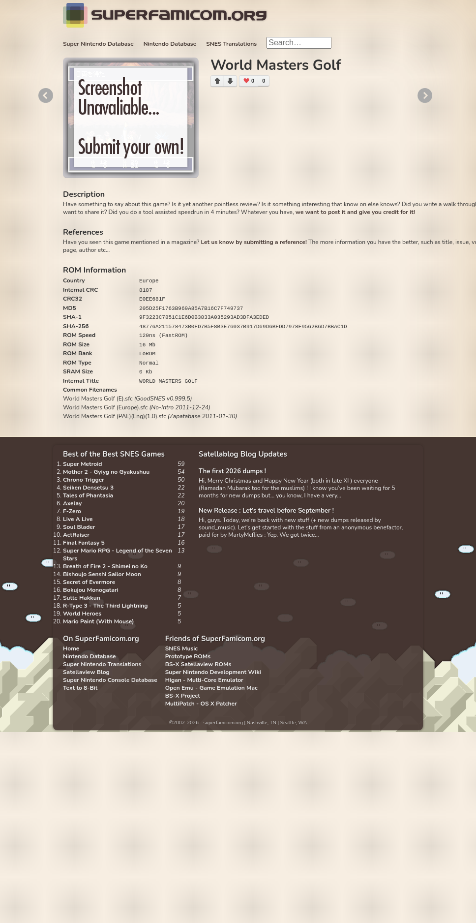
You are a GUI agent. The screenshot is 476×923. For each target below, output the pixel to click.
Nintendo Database (170, 44)
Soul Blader (79, 527)
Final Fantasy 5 (84, 543)
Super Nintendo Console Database (110, 680)
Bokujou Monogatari (91, 590)
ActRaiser (76, 535)
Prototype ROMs (187, 656)
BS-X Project (182, 696)
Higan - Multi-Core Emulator (204, 680)
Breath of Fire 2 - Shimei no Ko (105, 566)
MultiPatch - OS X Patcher (201, 704)
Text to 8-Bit (80, 688)
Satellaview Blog (86, 672)
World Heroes (82, 613)
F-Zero (72, 511)
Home (71, 648)
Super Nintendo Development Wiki (213, 672)
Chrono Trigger (83, 480)
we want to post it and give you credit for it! (355, 212)
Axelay (72, 503)
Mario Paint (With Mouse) (98, 621)
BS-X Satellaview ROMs (198, 664)
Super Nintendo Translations (102, 664)
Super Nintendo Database (98, 44)
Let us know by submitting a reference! (253, 242)
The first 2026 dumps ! (232, 471)
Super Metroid (82, 464)
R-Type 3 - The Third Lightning (105, 606)
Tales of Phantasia (88, 495)
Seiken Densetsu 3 (88, 488)
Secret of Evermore (89, 582)
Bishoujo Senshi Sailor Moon (102, 574)
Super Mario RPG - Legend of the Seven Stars (117, 554)
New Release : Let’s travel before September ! (266, 510)
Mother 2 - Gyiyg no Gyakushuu (106, 472)
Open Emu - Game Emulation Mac (211, 688)
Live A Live (77, 519)
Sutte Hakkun (81, 598)
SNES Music (181, 648)
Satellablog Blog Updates (243, 454)
